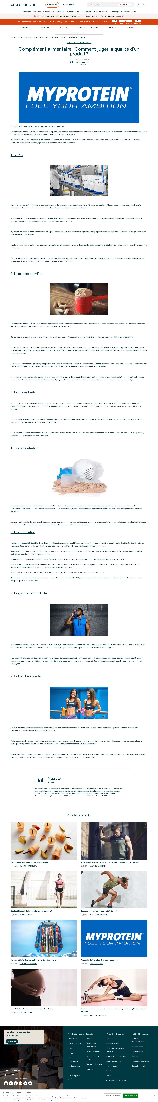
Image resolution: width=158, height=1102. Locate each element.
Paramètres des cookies (13, 1070)
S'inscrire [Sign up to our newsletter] (12, 1041)
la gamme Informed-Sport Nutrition (93, 551)
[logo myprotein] (23, 5)
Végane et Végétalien (94, 1064)
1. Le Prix (17, 155)
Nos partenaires (112, 1066)
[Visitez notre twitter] (25, 1083)
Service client (73, 1038)
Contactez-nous (74, 1043)
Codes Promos (137, 1051)
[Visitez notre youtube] (21, 1083)
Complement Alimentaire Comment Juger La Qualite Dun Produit (64, 37)
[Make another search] (79, 33)
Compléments (48, 12)
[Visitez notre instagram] (6, 1083)
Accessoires (86, 12)
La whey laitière (71, 350)
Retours (71, 1053)
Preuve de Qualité (112, 1043)
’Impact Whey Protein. (56, 350)
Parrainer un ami (139, 1040)
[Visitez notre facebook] (11, 1083)
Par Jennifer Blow (28, 866)
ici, (48, 572)
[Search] (89, 4)
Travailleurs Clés (137, 1047)
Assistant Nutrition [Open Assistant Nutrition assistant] (126, 5)
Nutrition (45, 27)
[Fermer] (155, 1095)
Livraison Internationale (73, 1059)
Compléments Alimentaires (88, 27)
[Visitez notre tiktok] (16, 1083)
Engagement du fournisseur (116, 1080)
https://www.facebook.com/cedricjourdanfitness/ (45, 126)
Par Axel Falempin (97, 866)
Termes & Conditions (113, 1061)
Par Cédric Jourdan (99, 915)
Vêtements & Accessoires (91, 1045)
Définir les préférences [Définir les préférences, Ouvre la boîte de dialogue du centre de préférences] (112, 1095)
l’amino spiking (52, 419)
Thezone (19, 37)
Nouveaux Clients (100, 12)
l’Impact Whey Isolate (35, 350)
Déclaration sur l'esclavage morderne (115, 1049)
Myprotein (55, 778)
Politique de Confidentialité (116, 1056)
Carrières (109, 1076)
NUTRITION (52, 5)
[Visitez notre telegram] (30, 1083)
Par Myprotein (82, 62)
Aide (70, 1048)
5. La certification (23, 532)
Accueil (13, 37)
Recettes (63, 27)
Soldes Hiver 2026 (138, 1066)
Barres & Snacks (73, 12)
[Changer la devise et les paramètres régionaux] (31, 1075)
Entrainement (25, 27)
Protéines (37, 12)
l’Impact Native (101, 364)
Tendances (26, 12)
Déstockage (114, 12)
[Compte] (138, 4)
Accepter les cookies (130, 1095)
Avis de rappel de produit (74, 1077)
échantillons (59, 661)
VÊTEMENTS (68, 5)
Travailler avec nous (113, 1071)
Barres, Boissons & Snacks (93, 1057)
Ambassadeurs (132, 27)
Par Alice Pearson (98, 1015)
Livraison (71, 1071)
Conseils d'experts (128, 12)
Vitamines (60, 12)
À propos (109, 1038)
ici (51, 1100)
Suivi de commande (75, 1066)
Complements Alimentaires (33, 37)
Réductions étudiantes (140, 1061)
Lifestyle (112, 27)
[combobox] (111, 4)
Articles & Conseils (93, 1051)
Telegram (135, 1056)
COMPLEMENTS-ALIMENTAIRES (79, 43)
